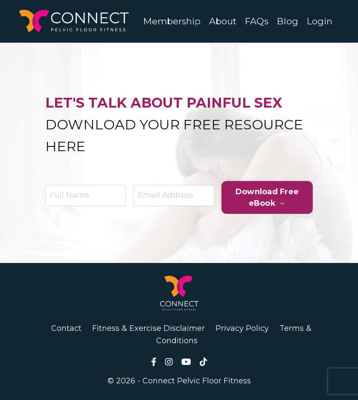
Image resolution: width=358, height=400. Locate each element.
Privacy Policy (242, 328)
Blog (287, 21)
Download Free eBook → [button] (267, 197)
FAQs (256, 21)
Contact (66, 328)
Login (319, 21)
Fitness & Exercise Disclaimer (148, 328)
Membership (172, 21)
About (222, 21)
